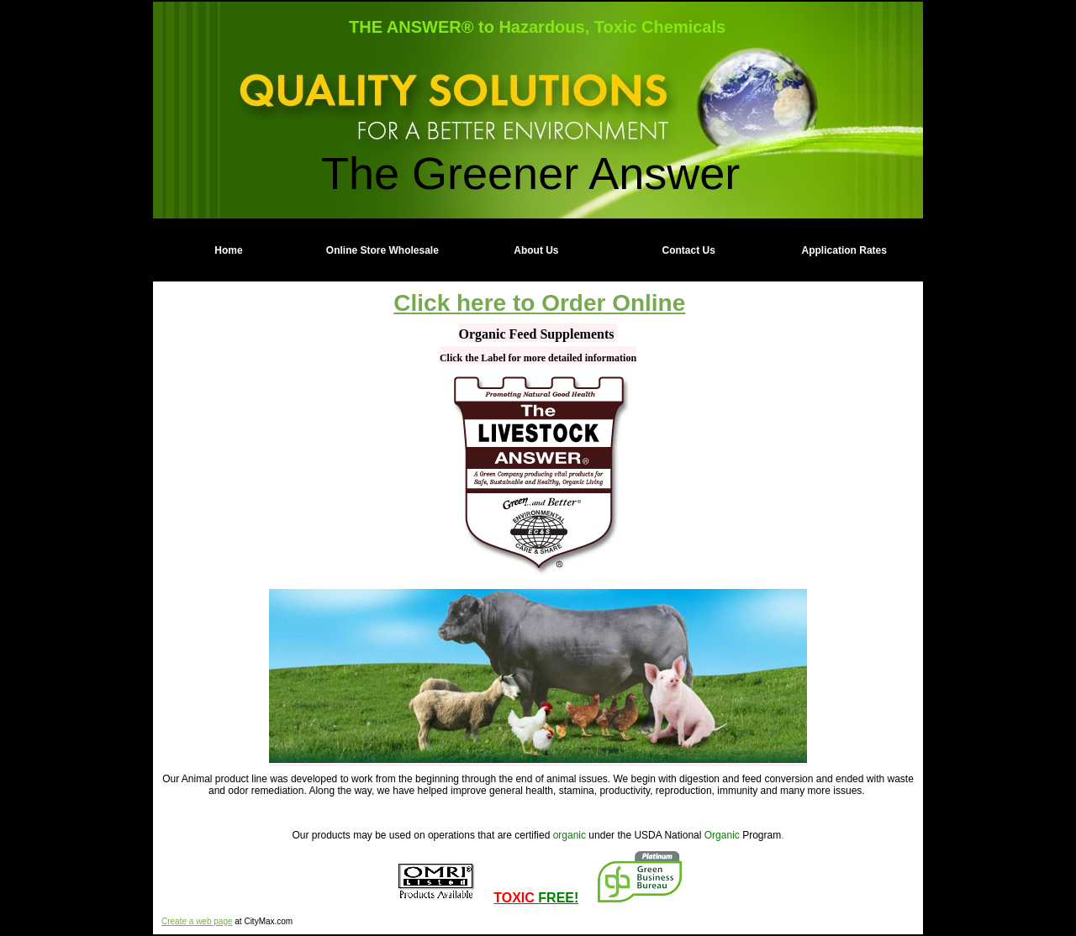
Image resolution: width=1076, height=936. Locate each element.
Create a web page (197, 921)
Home (228, 250)
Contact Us (688, 250)
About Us (536, 250)
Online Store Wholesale (382, 250)
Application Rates (844, 250)
